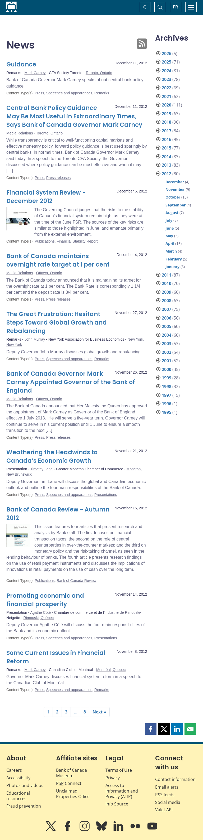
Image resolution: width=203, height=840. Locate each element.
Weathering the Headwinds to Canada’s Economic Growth (52, 456)
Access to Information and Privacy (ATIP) (121, 791)
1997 (166, 395)
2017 (166, 131)
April (169, 243)
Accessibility (18, 778)
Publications (45, 241)
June (169, 228)
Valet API (164, 810)
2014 (166, 157)
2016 (166, 139)
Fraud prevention (23, 806)
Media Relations (19, 133)
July (168, 220)
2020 (166, 105)
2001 (166, 361)
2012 (166, 174)
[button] (150, 729)
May (169, 235)
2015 (166, 148)
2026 (166, 53)
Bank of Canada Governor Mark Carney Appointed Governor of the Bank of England (70, 382)
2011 (166, 275)
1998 (166, 386)
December (174, 181)
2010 (166, 283)
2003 (166, 343)
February (173, 259)
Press (39, 93)
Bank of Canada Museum (71, 773)
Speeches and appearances (69, 93)
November (175, 189)
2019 (166, 114)
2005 (166, 326)
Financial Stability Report (77, 241)
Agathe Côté (40, 612)
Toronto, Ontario (99, 73)
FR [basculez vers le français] (175, 7)
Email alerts (166, 787)
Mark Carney (34, 73)
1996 (166, 404)
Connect (68, 783)
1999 (166, 378)
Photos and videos (24, 785)
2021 (166, 96)
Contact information (175, 779)
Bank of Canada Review (76, 580)
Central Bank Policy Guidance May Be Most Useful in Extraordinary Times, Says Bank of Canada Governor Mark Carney (74, 116)
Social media (167, 802)
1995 (166, 412)
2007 (166, 309)
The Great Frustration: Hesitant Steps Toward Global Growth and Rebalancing (56, 322)
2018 (166, 122)
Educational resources (18, 796)
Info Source (116, 804)
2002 (166, 352)
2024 (166, 71)
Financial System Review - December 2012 (46, 197)
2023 (166, 79)
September (175, 204)
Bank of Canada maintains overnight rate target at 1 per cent (57, 260)
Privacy (112, 778)
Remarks (101, 93)
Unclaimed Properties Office (73, 793)
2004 (166, 335)
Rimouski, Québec (39, 618)
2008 (166, 300)
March (171, 251)
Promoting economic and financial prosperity (45, 600)
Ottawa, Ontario (49, 273)
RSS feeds (164, 795)
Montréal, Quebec (111, 670)
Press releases (58, 178)
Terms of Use (118, 770)
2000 (166, 369)
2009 (166, 292)
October (172, 197)
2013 (166, 165)
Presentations (105, 495)
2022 (166, 88)
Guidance (21, 64)
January (172, 266)
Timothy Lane (41, 469)
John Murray (34, 339)
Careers (14, 770)
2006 (166, 318)
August (171, 212)
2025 (166, 62)
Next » (99, 712)
